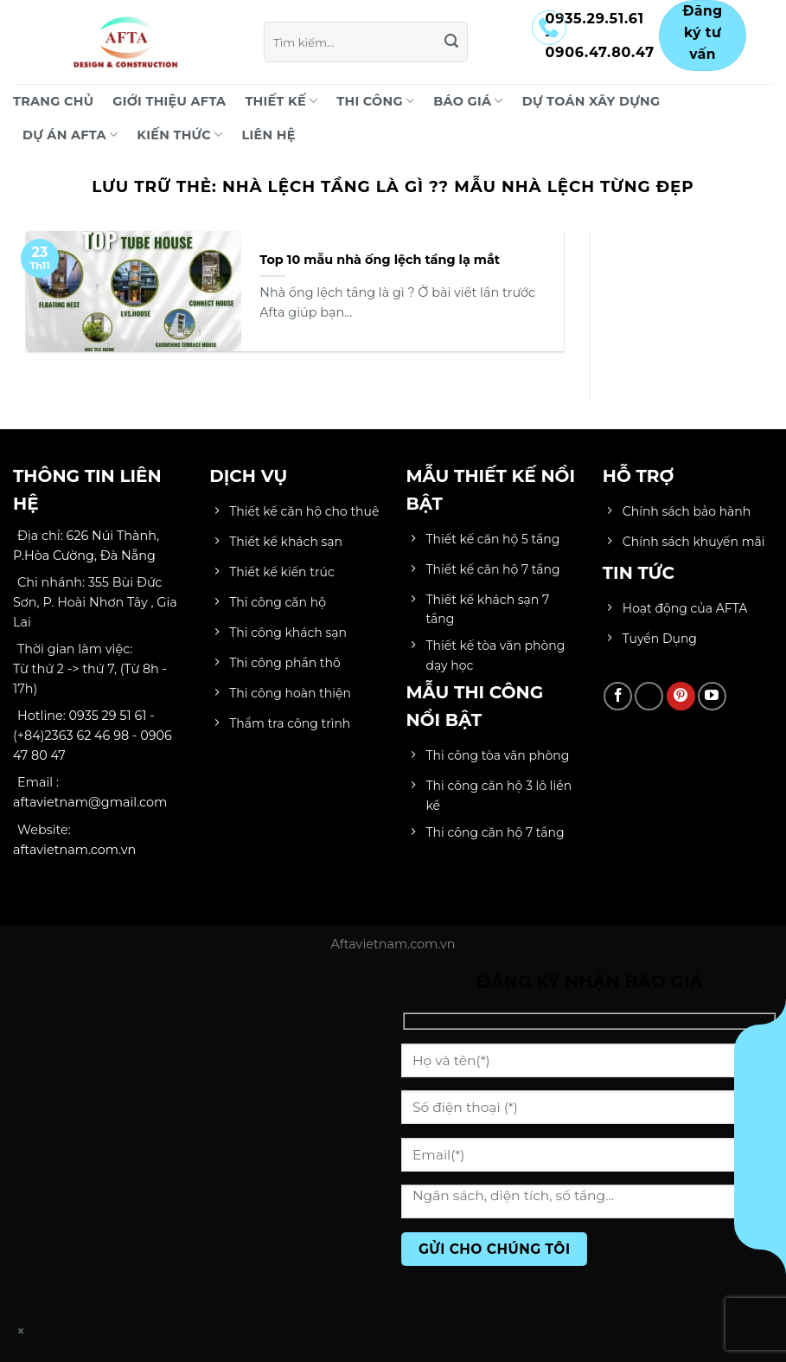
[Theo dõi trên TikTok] (649, 696)
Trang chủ (53, 101)
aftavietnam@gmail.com (90, 802)
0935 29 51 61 (108, 715)
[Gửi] (451, 42)
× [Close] (21, 1331)
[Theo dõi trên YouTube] (712, 696)
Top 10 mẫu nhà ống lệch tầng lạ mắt (379, 259)
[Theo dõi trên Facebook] (618, 696)
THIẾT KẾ (281, 101)
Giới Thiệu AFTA (169, 101)
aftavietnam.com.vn (74, 850)
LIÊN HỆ (269, 135)
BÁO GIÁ (467, 101)
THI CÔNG (375, 101)
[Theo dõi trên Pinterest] (681, 696)
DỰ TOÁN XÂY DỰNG (591, 101)
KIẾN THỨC (179, 134)
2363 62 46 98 (86, 735)
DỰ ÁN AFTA (70, 134)
